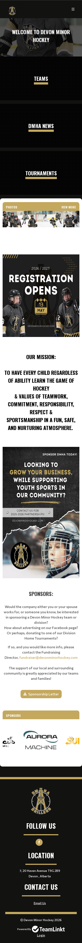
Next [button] (71, 738)
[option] (41, 741)
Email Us (40, 903)
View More (68, 207)
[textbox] (41, 331)
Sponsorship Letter (43, 694)
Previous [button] (10, 738)
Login (41, 935)
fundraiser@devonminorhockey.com (48, 657)
